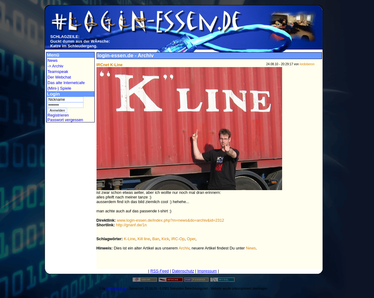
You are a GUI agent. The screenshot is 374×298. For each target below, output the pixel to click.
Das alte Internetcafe (66, 82)
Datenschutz (183, 271)
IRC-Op (177, 238)
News (53, 60)
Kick (165, 238)
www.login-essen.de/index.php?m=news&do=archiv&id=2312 (170, 220)
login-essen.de (116, 288)
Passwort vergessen (65, 119)
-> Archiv (55, 66)
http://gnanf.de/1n (131, 225)
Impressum (207, 271)
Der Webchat (59, 77)
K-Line (129, 238)
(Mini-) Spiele (59, 88)
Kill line (144, 238)
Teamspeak (58, 71)
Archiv (184, 248)
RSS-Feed (159, 271)
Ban (155, 238)
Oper (191, 238)
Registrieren (58, 115)
